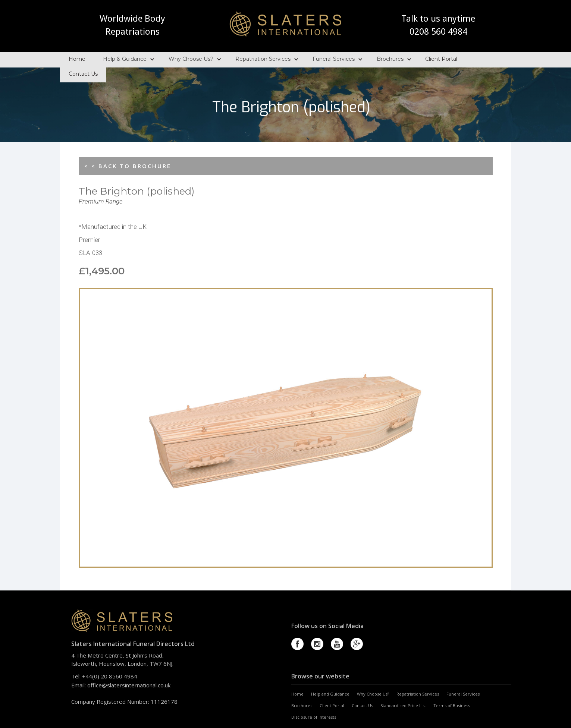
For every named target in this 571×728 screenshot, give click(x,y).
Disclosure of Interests (313, 717)
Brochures (390, 56)
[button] (127, 57)
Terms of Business (451, 705)
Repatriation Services (263, 56)
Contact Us (83, 71)
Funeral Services (334, 56)
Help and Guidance (330, 694)
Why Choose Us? (191, 56)
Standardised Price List (403, 705)
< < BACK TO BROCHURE (127, 166)
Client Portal (441, 56)
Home (77, 56)
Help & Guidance (125, 56)
